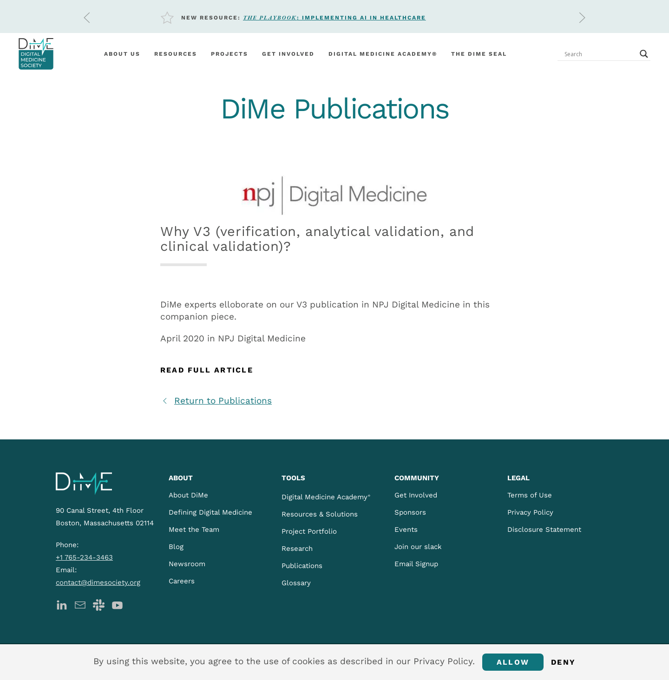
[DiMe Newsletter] (80, 604)
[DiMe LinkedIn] (61, 604)
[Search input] (599, 53)
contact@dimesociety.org (98, 582)
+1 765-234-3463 (84, 557)
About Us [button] (122, 54)
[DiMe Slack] (99, 604)
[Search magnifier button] (643, 53)
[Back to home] (36, 54)
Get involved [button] (288, 54)
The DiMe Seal (479, 54)
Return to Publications (216, 400)
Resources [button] (175, 54)
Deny (563, 662)
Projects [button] (229, 54)
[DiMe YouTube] (117, 604)
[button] (87, 18)
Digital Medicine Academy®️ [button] (382, 54)
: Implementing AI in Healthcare (334, 17)
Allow (513, 662)
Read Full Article (206, 370)
